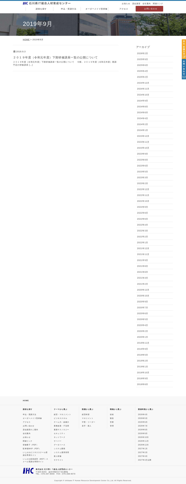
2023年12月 (143, 136)
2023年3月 (142, 177)
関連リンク (158, 4)
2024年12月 (143, 83)
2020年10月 (143, 296)
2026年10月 (143, 437)
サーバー (57, 441)
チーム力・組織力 (61, 422)
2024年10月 (143, 95)
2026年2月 (142, 53)
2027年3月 (143, 456)
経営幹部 (85, 414)
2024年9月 (142, 101)
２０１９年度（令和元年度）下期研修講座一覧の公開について (55, 57)
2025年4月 (142, 71)
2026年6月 (143, 422)
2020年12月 (143, 290)
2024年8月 (142, 106)
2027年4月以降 (144, 460)
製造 (112, 418)
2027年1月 (143, 449)
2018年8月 (142, 384)
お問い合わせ (150, 9)
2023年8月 (142, 160)
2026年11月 (143, 441)
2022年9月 (142, 207)
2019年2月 (142, 361)
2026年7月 (143, 426)
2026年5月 (143, 418)
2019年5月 (142, 355)
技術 (112, 414)
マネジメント (87, 418)
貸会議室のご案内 (30, 430)
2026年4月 (143, 414)
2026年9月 (143, 433)
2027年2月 (143, 452)
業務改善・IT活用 (61, 426)
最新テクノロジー (61, 430)
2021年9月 (142, 260)
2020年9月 (142, 301)
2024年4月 (142, 118)
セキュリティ (59, 433)
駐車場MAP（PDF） (32, 449)
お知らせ (126, 4)
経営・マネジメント (62, 414)
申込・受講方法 (67, 9)
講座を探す (39, 9)
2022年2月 (142, 236)
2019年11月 (143, 343)
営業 (112, 422)
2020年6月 (142, 313)
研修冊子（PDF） (30, 445)
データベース (59, 445)
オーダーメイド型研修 (94, 9)
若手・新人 (86, 426)
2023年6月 (142, 166)
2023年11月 (143, 142)
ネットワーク (59, 437)
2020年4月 (142, 325)
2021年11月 (143, 254)
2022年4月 (142, 225)
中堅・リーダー (88, 422)
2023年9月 (142, 154)
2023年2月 (142, 183)
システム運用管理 (61, 452)
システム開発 (59, 449)
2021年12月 (143, 248)
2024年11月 (143, 89)
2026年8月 (143, 430)
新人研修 (57, 456)
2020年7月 (142, 307)
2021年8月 (142, 266)
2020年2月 (142, 331)
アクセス (122, 9)
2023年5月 (142, 171)
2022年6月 (142, 219)
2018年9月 (142, 378)
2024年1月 (142, 130)
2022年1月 (142, 242)
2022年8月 (142, 213)
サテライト (58, 460)
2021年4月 (142, 278)
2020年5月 (142, 319)
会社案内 (147, 4)
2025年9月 (142, 59)
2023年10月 (143, 148)
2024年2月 (142, 124)
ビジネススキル (60, 418)
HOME (26, 401)
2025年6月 (142, 65)
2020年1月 (142, 337)
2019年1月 (142, 366)
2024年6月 (142, 112)
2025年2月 (142, 77)
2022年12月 (143, 189)
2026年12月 (143, 445)
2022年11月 (143, 195)
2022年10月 (143, 201)
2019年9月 (142, 349)
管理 (112, 426)
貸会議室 (136, 4)
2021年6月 (142, 272)
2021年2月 (142, 284)
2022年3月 (142, 231)
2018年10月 (143, 372)
